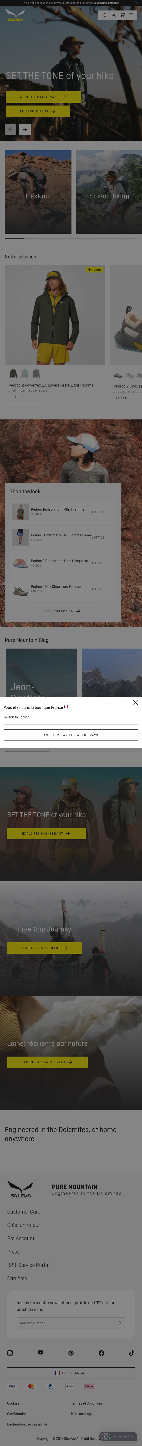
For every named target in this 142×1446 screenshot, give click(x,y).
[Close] (135, 703)
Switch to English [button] (17, 717)
